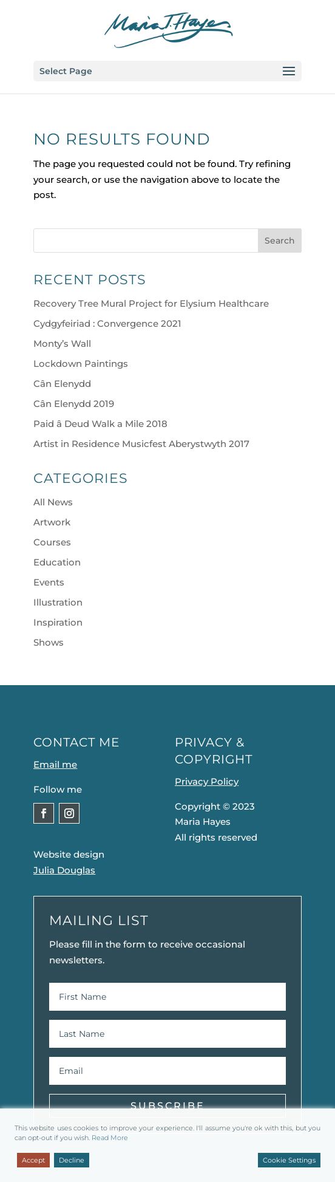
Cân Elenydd (62, 383)
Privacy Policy (207, 781)
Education (57, 562)
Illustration (58, 602)
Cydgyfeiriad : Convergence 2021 (107, 323)
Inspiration (58, 622)
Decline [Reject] (71, 1160)
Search (280, 240)
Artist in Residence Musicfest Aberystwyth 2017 (141, 443)
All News (53, 502)
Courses (52, 542)
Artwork (51, 522)
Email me (55, 764)
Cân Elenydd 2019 (73, 403)
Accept (33, 1160)
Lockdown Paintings (80, 363)
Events (48, 582)
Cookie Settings (289, 1160)
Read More (110, 1137)
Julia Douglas (64, 870)
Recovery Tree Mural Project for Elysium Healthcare (151, 303)
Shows (48, 642)
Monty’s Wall (62, 343)
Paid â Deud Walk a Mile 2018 (100, 423)
